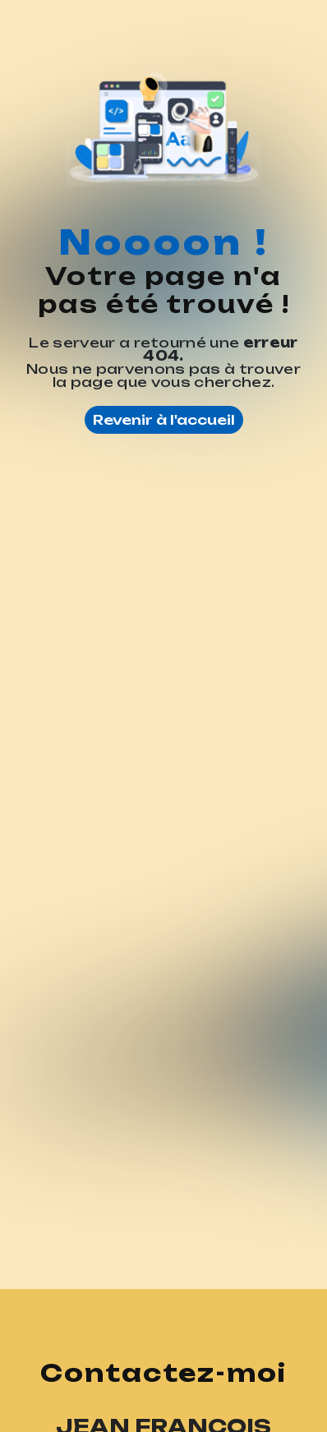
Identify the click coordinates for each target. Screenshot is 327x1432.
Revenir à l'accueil (164, 420)
